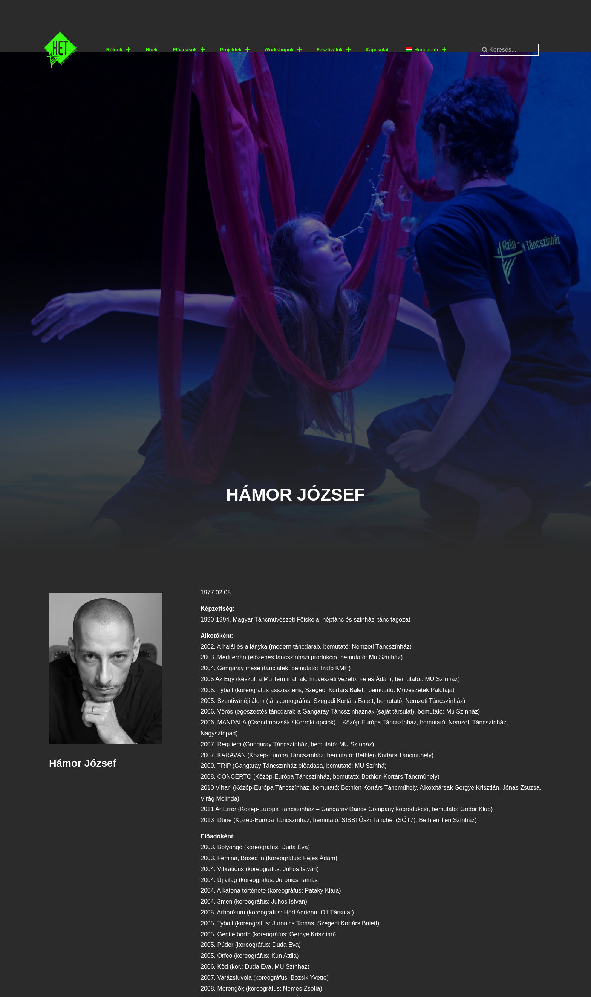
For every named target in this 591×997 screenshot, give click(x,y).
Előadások (189, 50)
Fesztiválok (334, 50)
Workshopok (283, 50)
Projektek (235, 50)
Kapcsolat (377, 49)
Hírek (151, 49)
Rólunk (118, 50)
